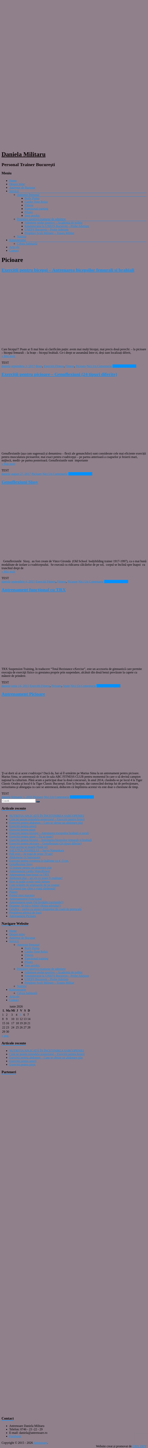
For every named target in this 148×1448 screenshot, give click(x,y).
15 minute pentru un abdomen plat (30, 867)
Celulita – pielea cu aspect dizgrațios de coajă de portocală (45, 909)
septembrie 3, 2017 (23, 366)
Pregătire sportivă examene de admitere (41, 219)
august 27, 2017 (21, 473)
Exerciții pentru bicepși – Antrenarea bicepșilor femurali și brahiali (68, 269)
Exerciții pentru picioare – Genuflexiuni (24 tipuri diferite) (59, 374)
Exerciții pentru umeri (22, 826)
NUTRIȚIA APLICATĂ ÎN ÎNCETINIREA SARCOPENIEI (46, 815)
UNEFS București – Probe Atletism (47, 229)
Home (13, 180)
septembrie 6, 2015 (23, 581)
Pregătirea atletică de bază (25, 912)
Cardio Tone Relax (36, 201)
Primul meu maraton (22, 895)
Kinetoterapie (17, 240)
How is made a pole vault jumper (29, 881)
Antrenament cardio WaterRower (29, 871)
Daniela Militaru (23, 154)
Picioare (81, 366)
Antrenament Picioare (23, 693)
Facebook (15, 1436)
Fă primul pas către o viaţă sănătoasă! (32, 888)
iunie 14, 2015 (20, 685)
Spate (66, 685)
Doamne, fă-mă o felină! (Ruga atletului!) (35, 905)
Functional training (36, 208)
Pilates (29, 212)
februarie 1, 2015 (21, 797)
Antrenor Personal (28, 194)
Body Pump (32, 198)
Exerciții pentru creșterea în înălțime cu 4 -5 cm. (39, 860)
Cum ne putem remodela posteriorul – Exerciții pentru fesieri (47, 819)
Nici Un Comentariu (99, 366)
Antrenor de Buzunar (22, 187)
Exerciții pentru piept (22, 829)
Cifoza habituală (27, 243)
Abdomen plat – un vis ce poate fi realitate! (36, 878)
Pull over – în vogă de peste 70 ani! (31, 853)
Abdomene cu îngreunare (24, 857)
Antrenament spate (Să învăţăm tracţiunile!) (36, 902)
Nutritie (22, 236)
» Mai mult (8, 356)
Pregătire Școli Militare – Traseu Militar (49, 233)
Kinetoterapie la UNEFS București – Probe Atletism (57, 226)
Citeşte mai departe (124, 366)
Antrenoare (40, 1442)
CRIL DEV (139, 1446)
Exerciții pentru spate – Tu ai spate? (31, 836)
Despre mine (17, 184)
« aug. (5, 1035)
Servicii (14, 191)
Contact (14, 250)
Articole (14, 247)
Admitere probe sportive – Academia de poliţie (53, 222)
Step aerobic (32, 215)
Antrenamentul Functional (25, 898)
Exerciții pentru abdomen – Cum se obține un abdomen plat (46, 822)
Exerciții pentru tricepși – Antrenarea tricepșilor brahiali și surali (49, 833)
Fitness (29, 205)
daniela (6, 366)
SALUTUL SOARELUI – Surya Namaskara (36, 850)
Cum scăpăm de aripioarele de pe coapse (34, 885)
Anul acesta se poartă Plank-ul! (28, 847)
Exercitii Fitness (54, 366)
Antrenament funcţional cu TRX (34, 589)
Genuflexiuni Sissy (20, 481)
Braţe (38, 366)
